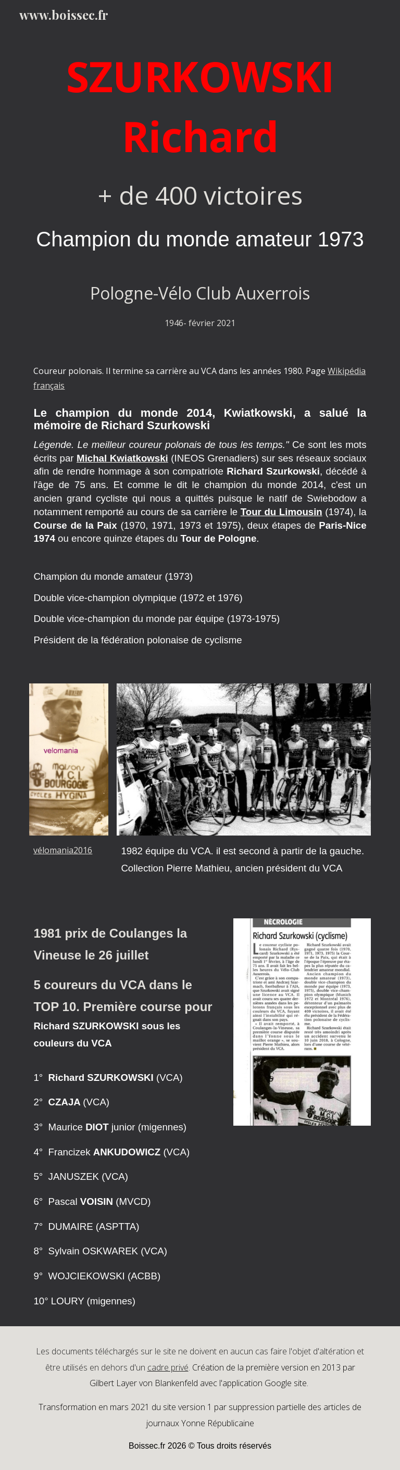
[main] (199, 188)
